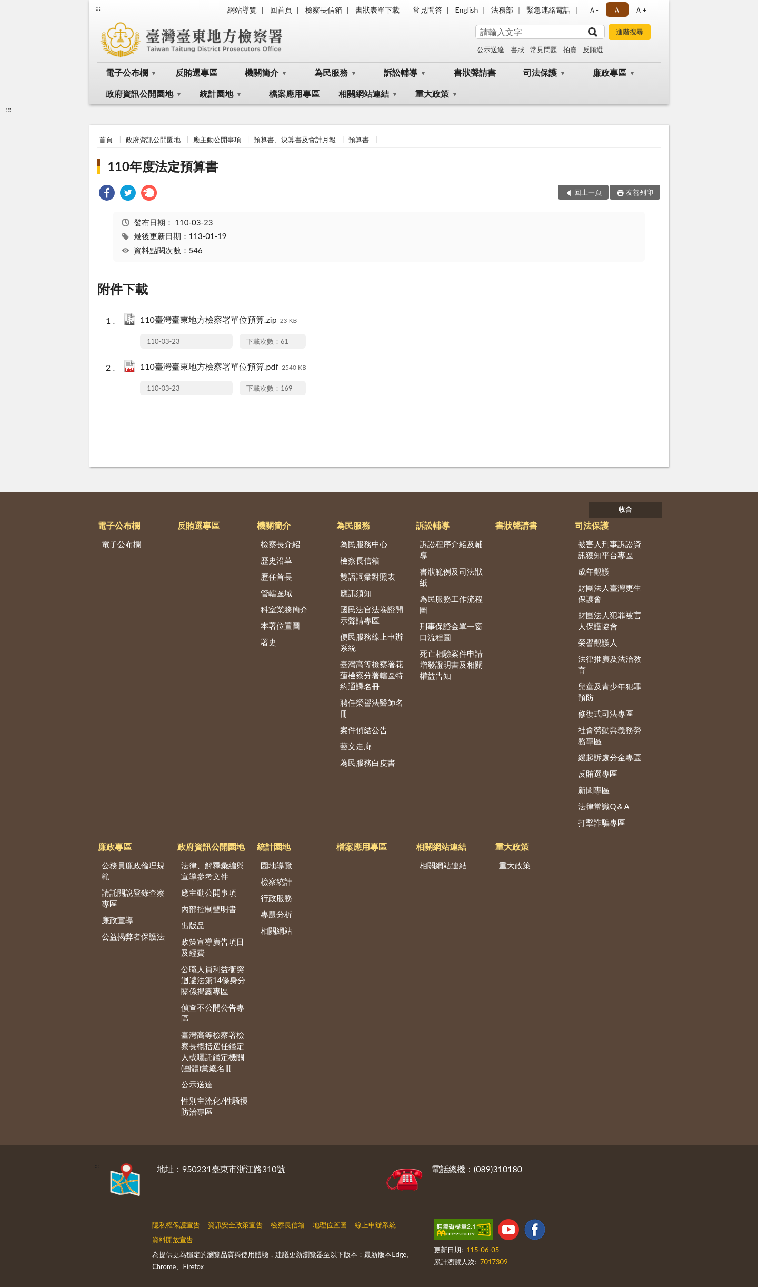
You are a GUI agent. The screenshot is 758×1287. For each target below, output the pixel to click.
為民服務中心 (363, 544)
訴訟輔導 (400, 72)
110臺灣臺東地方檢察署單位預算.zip (218, 320)
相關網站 (276, 930)
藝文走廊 (356, 746)
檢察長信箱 (323, 9)
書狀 (517, 49)
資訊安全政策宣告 (235, 1225)
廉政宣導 (117, 920)
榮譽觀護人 (597, 642)
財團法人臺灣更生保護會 (609, 593)
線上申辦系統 (375, 1225)
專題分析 (276, 914)
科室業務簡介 (284, 609)
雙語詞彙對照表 (367, 576)
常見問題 (543, 49)
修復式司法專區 (605, 713)
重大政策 (432, 93)
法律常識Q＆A (603, 806)
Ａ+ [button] (640, 9)
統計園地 (216, 93)
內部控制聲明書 (208, 909)
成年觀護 (594, 571)
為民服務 (331, 72)
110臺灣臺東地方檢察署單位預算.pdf (223, 367)
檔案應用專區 (294, 93)
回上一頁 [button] (588, 192)
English (466, 9)
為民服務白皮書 (367, 762)
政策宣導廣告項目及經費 (212, 947)
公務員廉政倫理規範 (133, 870)
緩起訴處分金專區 (609, 757)
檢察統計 (276, 881)
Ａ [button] (617, 9)
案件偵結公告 (363, 730)
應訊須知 (356, 593)
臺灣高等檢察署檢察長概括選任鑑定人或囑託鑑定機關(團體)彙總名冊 (212, 1051)
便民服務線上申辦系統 (371, 642)
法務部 (502, 9)
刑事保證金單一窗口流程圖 (451, 631)
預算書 (358, 139)
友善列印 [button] (639, 192)
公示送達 (490, 49)
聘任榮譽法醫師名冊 (371, 708)
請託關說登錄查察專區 (133, 898)
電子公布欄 (127, 72)
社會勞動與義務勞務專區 (609, 735)
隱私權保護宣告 (176, 1225)
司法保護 (540, 72)
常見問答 (427, 9)
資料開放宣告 (172, 1239)
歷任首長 (276, 576)
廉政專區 (609, 72)
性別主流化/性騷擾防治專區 (214, 1106)
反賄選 (593, 49)
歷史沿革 (276, 560)
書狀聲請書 (475, 72)
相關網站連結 (363, 93)
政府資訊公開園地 (139, 93)
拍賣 (570, 49)
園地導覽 (276, 865)
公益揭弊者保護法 (133, 936)
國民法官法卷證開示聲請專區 (371, 615)
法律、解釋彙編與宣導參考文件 (212, 870)
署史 (268, 642)
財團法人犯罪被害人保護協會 (609, 620)
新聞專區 (594, 790)
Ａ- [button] (594, 9)
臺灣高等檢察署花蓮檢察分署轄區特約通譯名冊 (371, 675)
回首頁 (281, 9)
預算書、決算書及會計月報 (295, 139)
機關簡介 (261, 72)
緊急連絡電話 (548, 9)
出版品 (193, 925)
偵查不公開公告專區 (212, 1013)
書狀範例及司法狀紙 (451, 577)
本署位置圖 (280, 625)
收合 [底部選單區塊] (625, 509)
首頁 (106, 139)
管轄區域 (276, 593)
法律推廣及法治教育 (609, 664)
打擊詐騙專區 (601, 822)
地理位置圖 (330, 1225)
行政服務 (276, 898)
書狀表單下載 (377, 9)
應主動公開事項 (217, 139)
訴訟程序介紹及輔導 (451, 549)
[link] (107, 194)
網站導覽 (242, 9)
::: (98, 8)
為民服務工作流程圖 (451, 604)
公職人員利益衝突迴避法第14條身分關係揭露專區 (213, 980)
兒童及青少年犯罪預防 (609, 691)
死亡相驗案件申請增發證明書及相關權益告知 (451, 664)
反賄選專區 (196, 72)
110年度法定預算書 (162, 166)
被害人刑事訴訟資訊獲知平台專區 (609, 549)
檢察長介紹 (280, 544)
